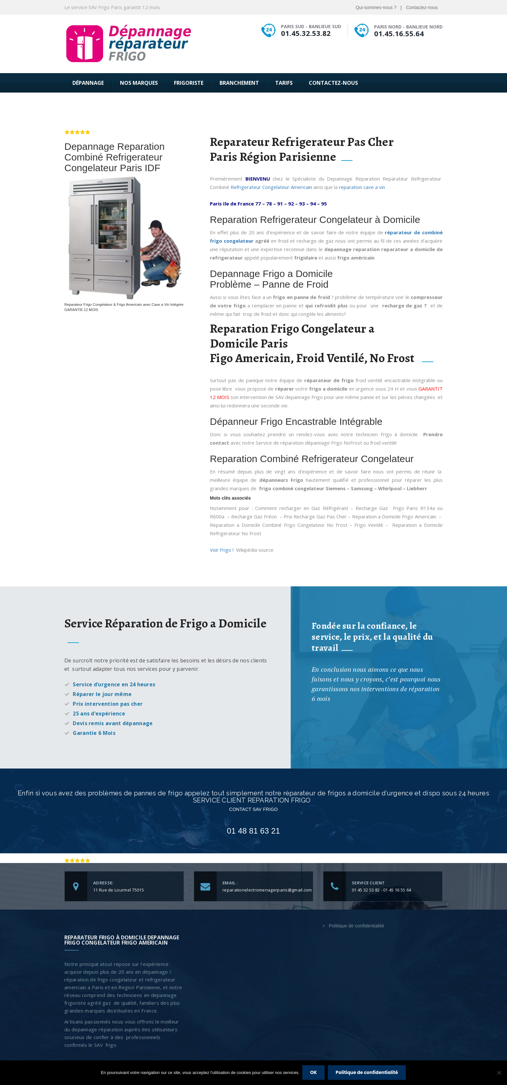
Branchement (239, 82)
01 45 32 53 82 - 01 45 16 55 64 (381, 890)
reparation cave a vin (362, 187)
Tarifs (284, 82)
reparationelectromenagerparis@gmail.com (267, 890)
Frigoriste (188, 82)
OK (313, 1072)
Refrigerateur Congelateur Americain (271, 187)
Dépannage (88, 82)
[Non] (499, 1073)
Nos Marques (139, 82)
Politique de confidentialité (356, 925)
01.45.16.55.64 (399, 33)
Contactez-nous (422, 7)
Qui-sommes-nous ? (376, 7)
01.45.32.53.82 (306, 33)
